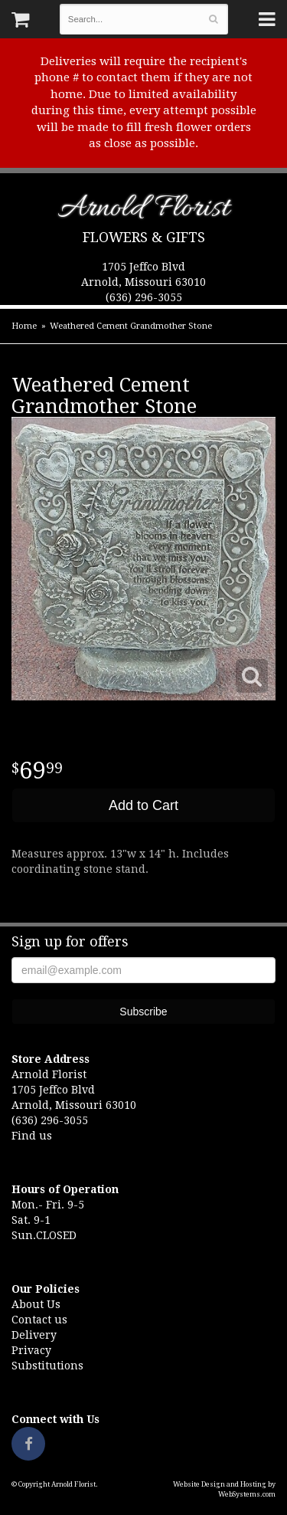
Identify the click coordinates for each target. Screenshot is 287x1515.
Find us (31, 1136)
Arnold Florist (143, 211)
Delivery (34, 1335)
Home (24, 326)
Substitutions (47, 1365)
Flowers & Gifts (144, 237)
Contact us (39, 1319)
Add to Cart (143, 805)
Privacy (31, 1350)
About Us (35, 1304)
